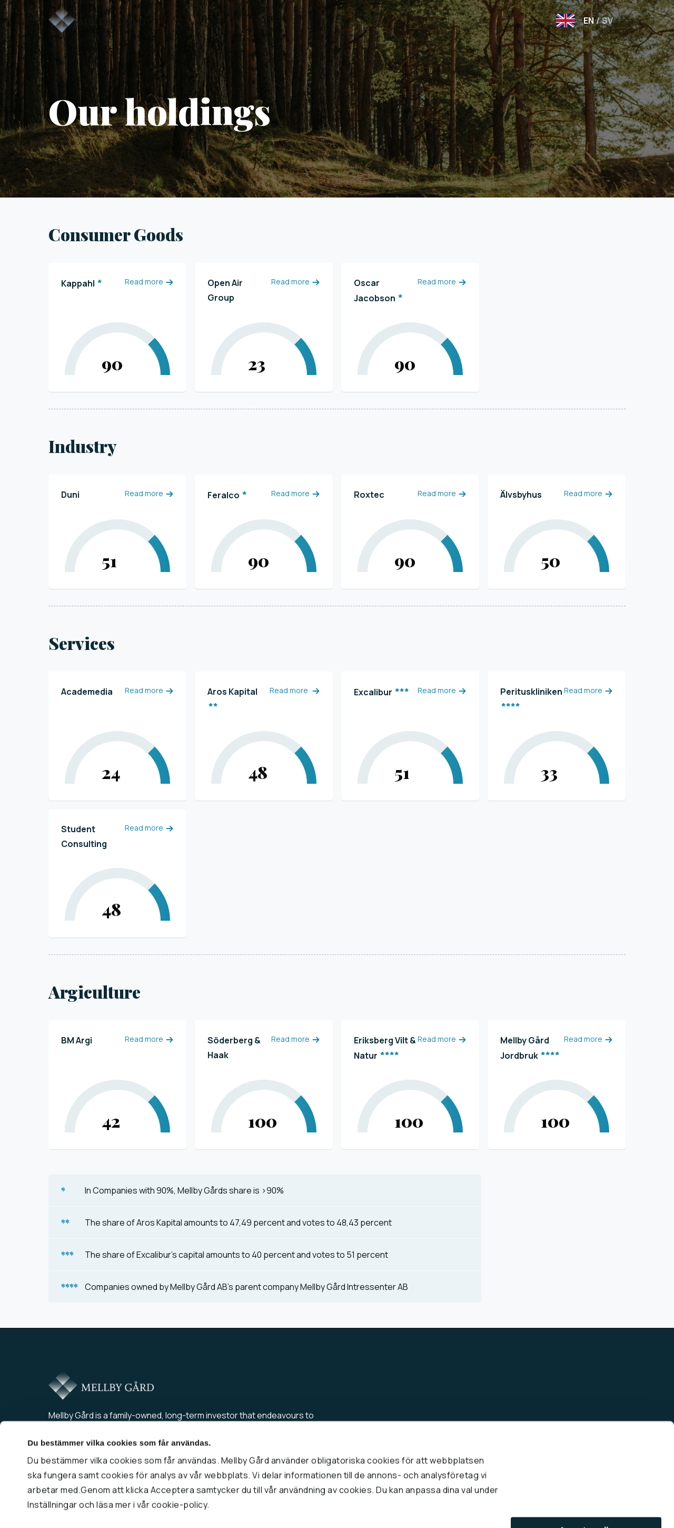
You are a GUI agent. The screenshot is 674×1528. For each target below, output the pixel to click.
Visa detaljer (50, 1507)
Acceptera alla (586, 1502)
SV (604, 20)
